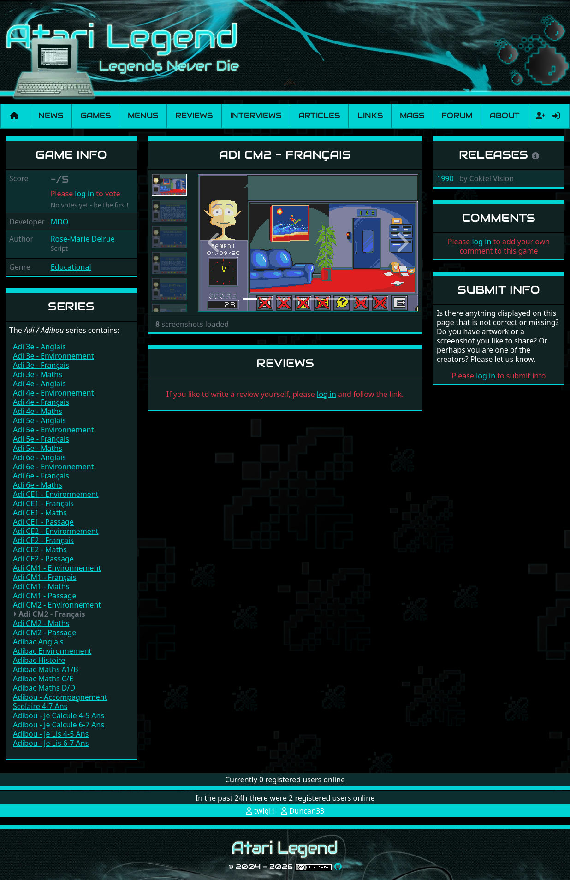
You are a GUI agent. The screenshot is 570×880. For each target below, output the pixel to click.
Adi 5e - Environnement (53, 430)
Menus (143, 115)
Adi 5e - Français (41, 439)
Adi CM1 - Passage (44, 596)
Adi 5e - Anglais (39, 420)
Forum (456, 115)
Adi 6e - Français (41, 476)
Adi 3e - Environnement (53, 356)
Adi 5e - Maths (37, 448)
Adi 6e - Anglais (39, 457)
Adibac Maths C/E (43, 678)
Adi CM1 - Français (45, 577)
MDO (60, 222)
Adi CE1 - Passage (43, 522)
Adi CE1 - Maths (40, 513)
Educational (71, 267)
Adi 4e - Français (41, 402)
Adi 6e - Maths (37, 485)
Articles (319, 115)
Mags (412, 115)
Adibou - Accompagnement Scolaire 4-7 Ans (60, 701)
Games (96, 115)
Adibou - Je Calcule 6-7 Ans (58, 725)
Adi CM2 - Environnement (57, 605)
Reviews (194, 115)
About (505, 115)
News (50, 115)
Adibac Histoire (39, 660)
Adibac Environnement (52, 651)
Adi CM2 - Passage (44, 632)
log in (84, 194)
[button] (214, 243)
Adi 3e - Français (41, 365)
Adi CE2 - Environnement (55, 531)
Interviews (255, 115)
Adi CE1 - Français (43, 503)
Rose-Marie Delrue (83, 239)
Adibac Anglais (38, 642)
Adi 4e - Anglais (39, 383)
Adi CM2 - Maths (41, 623)
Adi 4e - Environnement (53, 393)
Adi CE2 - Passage (43, 559)
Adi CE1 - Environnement (55, 494)
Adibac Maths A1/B (45, 669)
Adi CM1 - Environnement (57, 568)
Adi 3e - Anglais (39, 347)
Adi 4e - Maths (37, 411)
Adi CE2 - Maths (40, 549)
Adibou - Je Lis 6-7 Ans (51, 743)
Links (370, 115)
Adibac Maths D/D (44, 688)
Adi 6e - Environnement (53, 466)
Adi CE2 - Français (43, 540)
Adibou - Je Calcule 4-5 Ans (58, 715)
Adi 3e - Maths (37, 374)
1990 (445, 178)
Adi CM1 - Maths (41, 586)
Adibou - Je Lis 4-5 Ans (51, 734)
